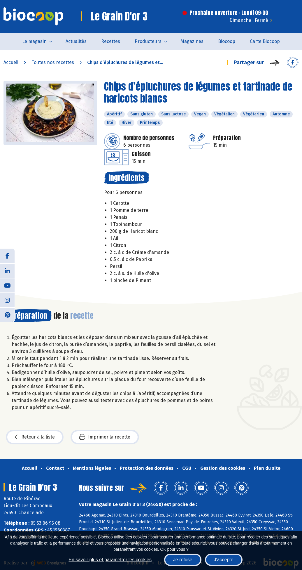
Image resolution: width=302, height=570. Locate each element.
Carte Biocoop (265, 41)
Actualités (76, 41)
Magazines (191, 41)
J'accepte (223, 559)
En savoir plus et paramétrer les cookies (110, 559)
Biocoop (226, 41)
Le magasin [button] (34, 41)
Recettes (110, 41)
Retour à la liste (35, 437)
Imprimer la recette (104, 437)
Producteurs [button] (148, 41)
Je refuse (182, 559)
